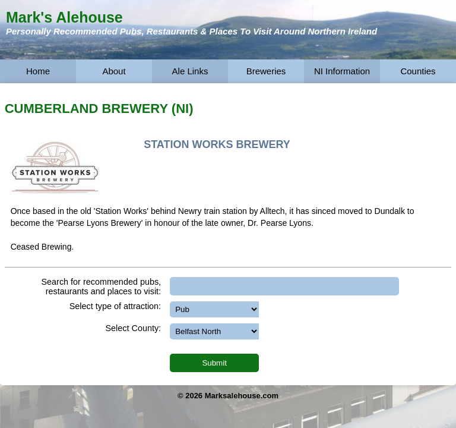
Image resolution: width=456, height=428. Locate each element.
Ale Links (190, 71)
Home (38, 71)
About (113, 71)
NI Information (342, 71)
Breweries (266, 71)
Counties (417, 71)
